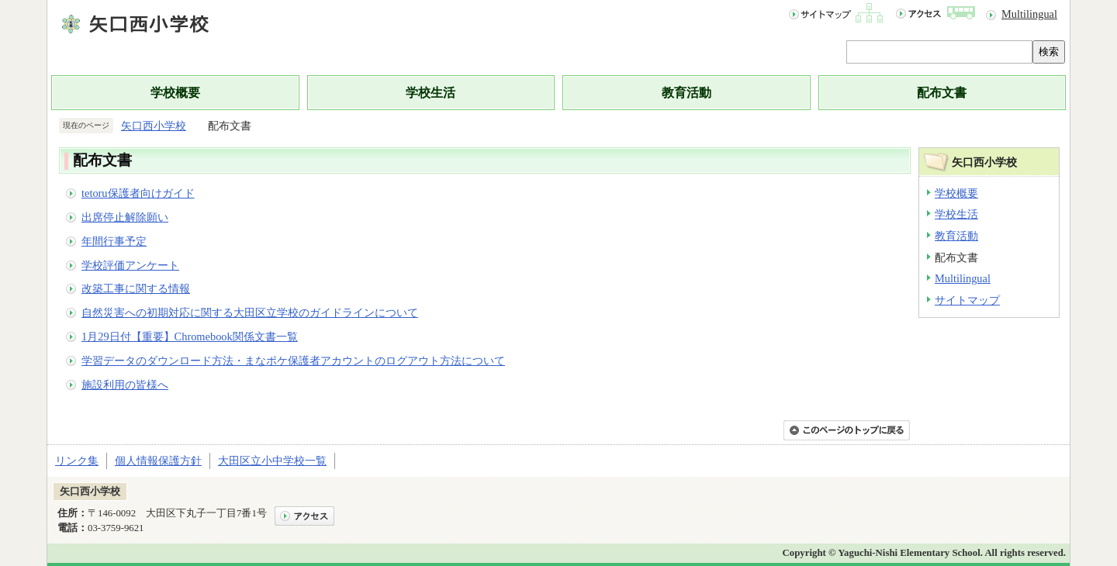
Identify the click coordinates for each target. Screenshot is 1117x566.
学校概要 (175, 92)
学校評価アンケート (130, 265)
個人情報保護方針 (158, 460)
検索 (1049, 51)
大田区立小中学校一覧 (272, 460)
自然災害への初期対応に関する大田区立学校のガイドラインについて (249, 312)
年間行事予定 (114, 241)
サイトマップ (967, 300)
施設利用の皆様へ (124, 384)
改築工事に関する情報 (135, 288)
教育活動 (686, 92)
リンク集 (77, 460)
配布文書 (942, 92)
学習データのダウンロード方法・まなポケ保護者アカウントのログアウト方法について (293, 360)
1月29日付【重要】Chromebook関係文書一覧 (189, 336)
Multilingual (1029, 14)
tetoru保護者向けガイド (138, 193)
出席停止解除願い (124, 217)
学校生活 (430, 92)
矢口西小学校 (153, 125)
